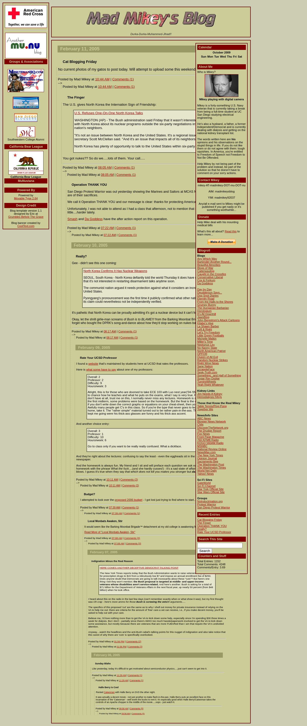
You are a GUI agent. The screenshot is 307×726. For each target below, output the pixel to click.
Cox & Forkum (206, 280)
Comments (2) (129, 479)
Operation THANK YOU (212, 525)
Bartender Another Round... (214, 261)
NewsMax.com (206, 452)
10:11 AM (112, 479)
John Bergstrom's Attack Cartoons (218, 320)
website (93, 363)
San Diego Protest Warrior (213, 507)
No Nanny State (207, 347)
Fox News (203, 433)
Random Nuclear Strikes (212, 360)
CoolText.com (26, 225)
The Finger (204, 522)
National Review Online (211, 449)
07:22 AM (107, 228)
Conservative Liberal (210, 277)
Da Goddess (94, 219)
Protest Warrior (206, 504)
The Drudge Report (209, 430)
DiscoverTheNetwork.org (212, 427)
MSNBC (202, 446)
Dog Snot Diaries (207, 295)
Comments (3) (132, 538)
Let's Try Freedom (208, 332)
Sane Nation (205, 366)
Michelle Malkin (206, 338)
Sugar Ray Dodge (208, 378)
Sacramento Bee (207, 461)
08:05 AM (105, 167)
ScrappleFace (206, 369)
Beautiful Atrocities (209, 264)
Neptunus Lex (206, 344)
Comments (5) (137, 708)
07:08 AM (117, 538)
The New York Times (210, 455)
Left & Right (204, 329)
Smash (73, 219)
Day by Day (204, 289)
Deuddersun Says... (209, 292)
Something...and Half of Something (219, 375)
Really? (202, 528)
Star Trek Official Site (210, 489)
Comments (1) (123, 79)
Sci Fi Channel (206, 485)
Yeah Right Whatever (210, 384)
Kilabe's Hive (205, 323)
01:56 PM (119, 641)
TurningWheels (206, 381)
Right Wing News (208, 363)
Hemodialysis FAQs (209, 396)
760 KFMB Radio (208, 439)
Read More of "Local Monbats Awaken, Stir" (109, 532)
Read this (230, 231)
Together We (205, 409)
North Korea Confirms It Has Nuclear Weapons (115, 271)
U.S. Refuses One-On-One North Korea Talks (108, 113)
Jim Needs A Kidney (209, 393)
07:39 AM (114, 507)
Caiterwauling (205, 271)
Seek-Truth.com (207, 372)
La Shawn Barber (208, 326)
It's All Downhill (206, 314)
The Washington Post (210, 464)
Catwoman (109, 692)
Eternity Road (205, 298)
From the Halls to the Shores (215, 301)
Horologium (204, 310)
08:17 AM (110, 331)
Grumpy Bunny (206, 304)
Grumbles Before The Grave (25, 216)
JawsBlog (203, 317)
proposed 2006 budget (128, 499)
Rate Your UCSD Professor (214, 532)
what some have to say (101, 369)
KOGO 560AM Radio (210, 443)
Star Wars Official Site (211, 492)
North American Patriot (211, 350)
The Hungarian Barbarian (213, 307)
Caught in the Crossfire (211, 274)
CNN (200, 424)
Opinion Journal (207, 458)
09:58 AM (123, 708)
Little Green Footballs (210, 335)
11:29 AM (121, 675)
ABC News (204, 418)
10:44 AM (102, 79)
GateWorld (204, 482)
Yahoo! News (205, 473)
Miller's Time (205, 341)
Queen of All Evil (207, 357)
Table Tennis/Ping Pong (212, 406)
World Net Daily (207, 470)
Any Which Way (207, 258)
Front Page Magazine (210, 436)
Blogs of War (205, 267)
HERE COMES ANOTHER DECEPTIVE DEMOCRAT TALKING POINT (139, 567)
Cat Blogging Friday (209, 519)
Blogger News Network (211, 421)
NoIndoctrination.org (210, 501)
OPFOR (202, 353)
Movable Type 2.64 (26, 198)
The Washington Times (211, 467)
